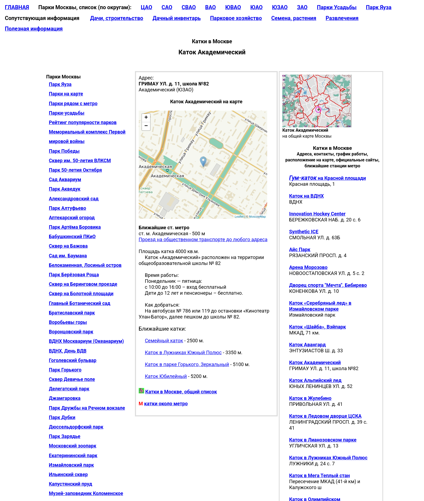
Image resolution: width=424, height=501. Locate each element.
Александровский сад (74, 198)
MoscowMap (257, 216)
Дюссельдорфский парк (76, 427)
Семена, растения (293, 18)
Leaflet (239, 216)
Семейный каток (164, 340)
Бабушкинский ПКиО (72, 236)
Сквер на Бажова (68, 246)
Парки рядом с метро (73, 103)
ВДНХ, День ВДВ (68, 351)
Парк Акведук (65, 189)
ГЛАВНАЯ (17, 7)
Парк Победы (64, 151)
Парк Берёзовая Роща (74, 274)
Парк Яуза (378, 7)
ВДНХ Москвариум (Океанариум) (86, 341)
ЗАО (302, 7)
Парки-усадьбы (66, 113)
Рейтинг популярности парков (83, 122)
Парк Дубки (62, 417)
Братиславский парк (72, 313)
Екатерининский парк (73, 455)
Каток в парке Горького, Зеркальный (187, 364)
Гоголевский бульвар (73, 360)
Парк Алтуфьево (67, 208)
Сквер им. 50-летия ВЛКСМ (80, 160)
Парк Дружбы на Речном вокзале (87, 408)
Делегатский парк (69, 388)
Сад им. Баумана (68, 255)
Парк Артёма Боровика (75, 227)
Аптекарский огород (72, 217)
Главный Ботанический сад (79, 303)
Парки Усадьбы (337, 7)
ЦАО (146, 7)
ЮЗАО (280, 7)
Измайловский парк (71, 465)
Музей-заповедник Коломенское (86, 493)
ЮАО (256, 7)
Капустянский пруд (70, 484)
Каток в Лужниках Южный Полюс (183, 352)
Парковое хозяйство (236, 18)
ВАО (210, 7)
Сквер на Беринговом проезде (83, 284)
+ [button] (146, 118)
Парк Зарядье (64, 436)
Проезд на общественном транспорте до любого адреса (203, 239)
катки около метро (166, 403)
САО (166, 7)
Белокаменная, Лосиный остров (85, 265)
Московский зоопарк (72, 446)
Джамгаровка (65, 398)
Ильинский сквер (68, 474)
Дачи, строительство (116, 18)
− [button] (146, 126)
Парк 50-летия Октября (75, 170)
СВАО (189, 7)
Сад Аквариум (65, 179)
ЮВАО (233, 7)
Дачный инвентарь (177, 18)
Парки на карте (66, 94)
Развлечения (342, 18)
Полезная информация (34, 29)
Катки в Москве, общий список (181, 391)
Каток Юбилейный (166, 376)
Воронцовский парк (71, 331)
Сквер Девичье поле (72, 379)
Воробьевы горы (68, 322)
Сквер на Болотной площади (81, 293)
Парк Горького (65, 370)
